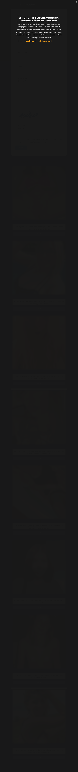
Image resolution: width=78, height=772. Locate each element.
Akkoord (31, 41)
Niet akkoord (45, 41)
